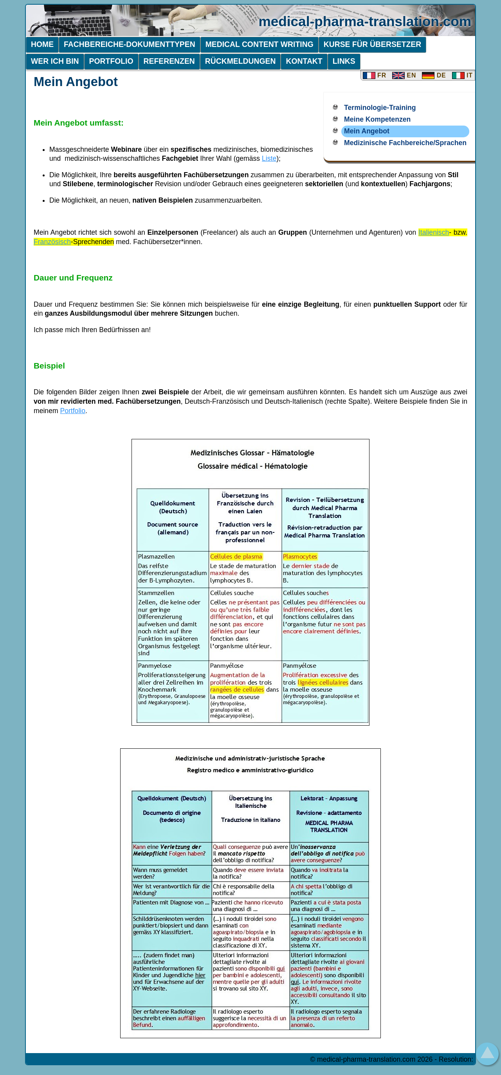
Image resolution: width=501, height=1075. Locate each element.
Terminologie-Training (380, 107)
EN (404, 75)
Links (344, 61)
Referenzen (169, 61)
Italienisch (433, 232)
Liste (269, 158)
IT (462, 75)
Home (42, 44)
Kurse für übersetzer (373, 44)
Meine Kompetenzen (377, 119)
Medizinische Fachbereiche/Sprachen (405, 143)
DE (434, 75)
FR (375, 75)
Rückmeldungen (240, 61)
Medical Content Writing (259, 44)
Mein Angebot (366, 131)
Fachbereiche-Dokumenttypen (129, 44)
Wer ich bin (55, 61)
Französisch (52, 242)
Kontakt (304, 61)
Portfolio (111, 61)
